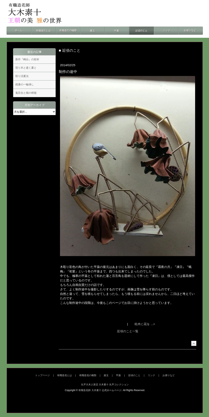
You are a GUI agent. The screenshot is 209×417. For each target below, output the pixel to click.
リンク (151, 375)
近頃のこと (134, 375)
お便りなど (168, 375)
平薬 (118, 375)
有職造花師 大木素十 (89, 390)
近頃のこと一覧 (127, 331)
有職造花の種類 (87, 375)
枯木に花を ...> (145, 324)
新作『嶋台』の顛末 (27, 59)
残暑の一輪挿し (24, 84)
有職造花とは (64, 375)
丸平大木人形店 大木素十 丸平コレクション (105, 384)
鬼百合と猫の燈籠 (26, 92)
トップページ (42, 375)
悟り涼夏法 (22, 76)
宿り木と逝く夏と (26, 67)
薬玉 (106, 375)
